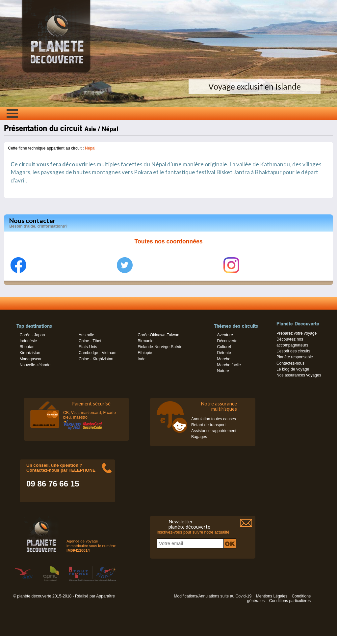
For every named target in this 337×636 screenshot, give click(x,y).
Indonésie (28, 341)
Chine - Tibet (90, 341)
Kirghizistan (29, 352)
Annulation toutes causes (213, 419)
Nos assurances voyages (298, 375)
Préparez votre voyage (296, 333)
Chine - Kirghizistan (96, 359)
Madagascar (30, 359)
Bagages (199, 436)
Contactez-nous (290, 363)
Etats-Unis (88, 347)
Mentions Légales (271, 596)
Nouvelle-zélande (34, 365)
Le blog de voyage (292, 369)
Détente (224, 352)
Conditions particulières (290, 600)
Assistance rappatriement (213, 431)
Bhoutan (26, 347)
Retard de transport (208, 425)
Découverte (227, 341)
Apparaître (105, 596)
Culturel (224, 347)
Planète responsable (294, 357)
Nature (223, 371)
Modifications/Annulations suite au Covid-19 (212, 596)
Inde (141, 359)
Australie (86, 335)
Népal (90, 148)
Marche (223, 359)
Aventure (225, 335)
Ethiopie (145, 352)
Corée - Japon (32, 335)
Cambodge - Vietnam (98, 352)
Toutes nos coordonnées (169, 241)
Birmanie (145, 341)
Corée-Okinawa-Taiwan (158, 335)
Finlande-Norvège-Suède (160, 347)
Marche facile (229, 365)
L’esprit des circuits (293, 351)
